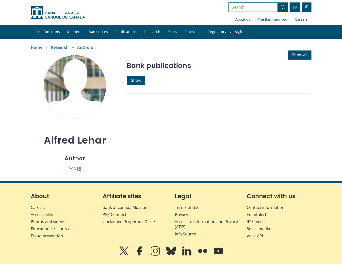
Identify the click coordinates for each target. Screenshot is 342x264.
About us (242, 19)
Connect (114, 214)
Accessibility (42, 214)
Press (172, 31)
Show (136, 80)
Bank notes (98, 31)
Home (36, 47)
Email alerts (257, 214)
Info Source (185, 234)
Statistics (192, 31)
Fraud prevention (47, 236)
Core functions (47, 31)
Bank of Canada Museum (126, 207)
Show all (299, 55)
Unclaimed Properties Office (129, 221)
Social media (258, 228)
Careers (301, 19)
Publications (126, 31)
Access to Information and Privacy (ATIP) (206, 224)
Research (152, 31)
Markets (74, 31)
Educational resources (51, 228)
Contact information (265, 207)
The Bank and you (272, 19)
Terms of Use (187, 207)
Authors (85, 47)
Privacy (181, 214)
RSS (74, 169)
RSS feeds (256, 221)
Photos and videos (48, 221)
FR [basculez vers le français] (295, 7)
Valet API (255, 236)
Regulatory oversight (226, 31)
